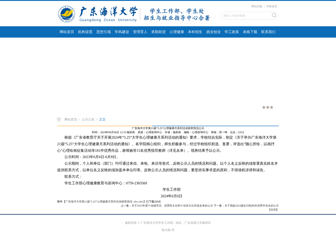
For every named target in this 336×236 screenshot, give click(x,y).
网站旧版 (256, 6)
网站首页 (67, 32)
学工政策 (232, 32)
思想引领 (103, 32)
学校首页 (271, 6)
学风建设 (122, 32)
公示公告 (88, 119)
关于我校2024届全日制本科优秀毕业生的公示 (252, 205)
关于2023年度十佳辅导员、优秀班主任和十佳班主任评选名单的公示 (172, 205)
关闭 (273, 209)
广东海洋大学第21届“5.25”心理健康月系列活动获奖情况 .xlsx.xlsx (104, 201)
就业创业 (213, 32)
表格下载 (250, 32)
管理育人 (140, 32)
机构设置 (85, 32)
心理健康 (177, 32)
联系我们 (268, 32)
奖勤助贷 (158, 32)
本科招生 (195, 32)
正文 (102, 119)
